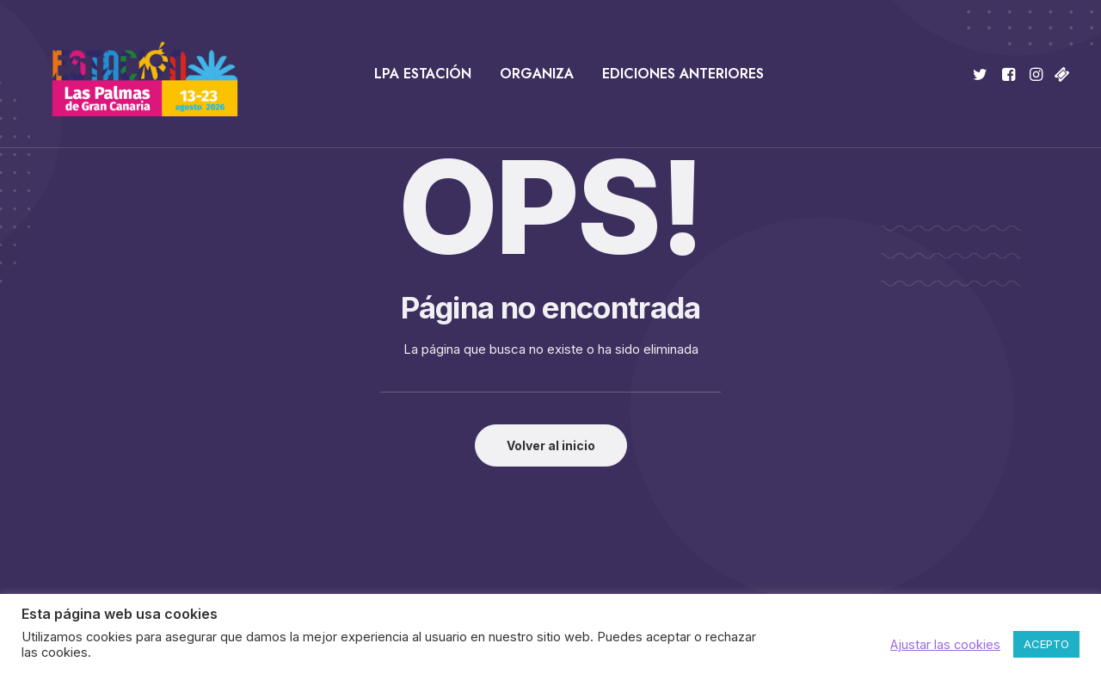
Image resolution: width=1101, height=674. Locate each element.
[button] (982, 74)
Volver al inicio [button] (551, 445)
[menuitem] (422, 74)
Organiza (537, 73)
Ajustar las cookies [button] (945, 644)
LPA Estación (422, 73)
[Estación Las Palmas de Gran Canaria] (133, 74)
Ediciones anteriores (683, 73)
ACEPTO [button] (1046, 644)
